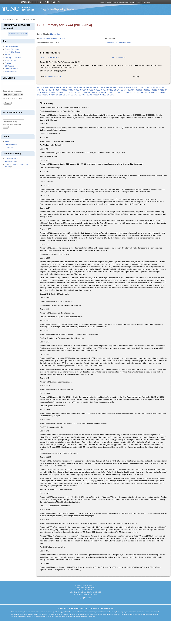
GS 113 (161, 90)
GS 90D (90, 90)
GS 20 (115, 87)
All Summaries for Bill (53, 76)
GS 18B (89, 87)
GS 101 (110, 90)
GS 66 (152, 87)
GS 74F (51, 90)
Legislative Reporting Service (58, 9)
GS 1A (52, 87)
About (7, 142)
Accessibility (88, 598)
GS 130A (102, 92)
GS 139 (147, 92)
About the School (106, 2)
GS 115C (52, 92)
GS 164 (96, 95)
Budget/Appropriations (123, 42)
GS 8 (70, 87)
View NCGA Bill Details (50, 58)
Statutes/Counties (11, 69)
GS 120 (73, 92)
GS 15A (82, 87)
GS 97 (103, 90)
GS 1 (47, 87)
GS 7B (64, 87)
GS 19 (103, 87)
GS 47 (128, 87)
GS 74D (44, 90)
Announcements (11, 72)
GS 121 (80, 92)
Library (132, 2)
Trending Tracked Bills (13, 58)
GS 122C (87, 92)
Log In (81, 598)
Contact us (9, 147)
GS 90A (83, 90)
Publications (146, 2)
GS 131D (110, 92)
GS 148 (59, 95)
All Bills (7, 55)
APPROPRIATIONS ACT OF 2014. (53, 38)
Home (4, 19)
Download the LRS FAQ (18, 34)
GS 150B (66, 95)
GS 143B (161, 92)
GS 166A (110, 95)
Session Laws (10, 63)
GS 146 (45, 95)
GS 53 (140, 87)
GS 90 (76, 90)
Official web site (11, 159)
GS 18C (96, 87)
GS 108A (131, 90)
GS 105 (117, 90)
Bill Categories (10, 66)
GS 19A (109, 87)
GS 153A (74, 95)
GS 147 (52, 95)
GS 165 (103, 95)
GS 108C (139, 90)
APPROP (40, 87)
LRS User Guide (11, 145)
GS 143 (154, 92)
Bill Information (11, 162)
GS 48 (134, 87)
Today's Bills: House (12, 49)
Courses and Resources (121, 2)
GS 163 (89, 95)
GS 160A (82, 95)
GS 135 (126, 92)
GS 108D (146, 90)
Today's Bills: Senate (12, 52)
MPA (138, 2)
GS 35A (122, 87)
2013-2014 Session (119, 58)
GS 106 (123, 90)
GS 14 (76, 87)
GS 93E (97, 90)
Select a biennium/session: (12, 91)
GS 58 (146, 87)
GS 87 (70, 90)
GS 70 (158, 87)
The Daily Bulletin (11, 46)
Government (109, 42)
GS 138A (140, 92)
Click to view (55, 34)
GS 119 (67, 92)
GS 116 (60, 92)
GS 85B (64, 90)
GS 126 (95, 92)
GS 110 (154, 90)
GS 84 (57, 90)
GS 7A (58, 87)
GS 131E (118, 92)
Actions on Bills (10, 60)
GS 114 (45, 92)
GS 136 (133, 92)
